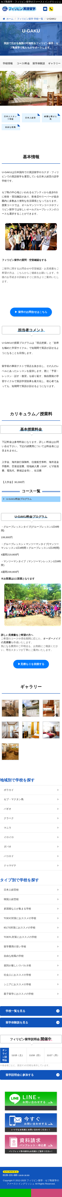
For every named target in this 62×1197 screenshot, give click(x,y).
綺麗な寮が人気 (50, 117)
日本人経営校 (11, 889)
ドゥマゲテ (10, 865)
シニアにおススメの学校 (17, 984)
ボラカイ (9, 789)
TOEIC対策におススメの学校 (20, 918)
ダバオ (7, 846)
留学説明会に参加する (20, 1074)
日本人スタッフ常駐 (10, 117)
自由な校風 (10, 127)
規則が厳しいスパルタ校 (17, 965)
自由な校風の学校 (14, 955)
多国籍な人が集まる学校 (17, 908)
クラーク (9, 818)
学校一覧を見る (15, 1011)
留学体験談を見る (17, 1022)
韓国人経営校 (11, 899)
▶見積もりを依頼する (31, 664)
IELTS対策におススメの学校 (19, 927)
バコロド (9, 856)
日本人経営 (30, 118)
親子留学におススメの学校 (19, 993)
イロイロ (9, 837)
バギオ (7, 808)
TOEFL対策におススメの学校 (20, 937)
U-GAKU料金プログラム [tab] (19, 499)
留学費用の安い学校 (15, 946)
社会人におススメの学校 (17, 974)
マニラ (7, 827)
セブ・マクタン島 (14, 799)
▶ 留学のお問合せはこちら (31, 312)
